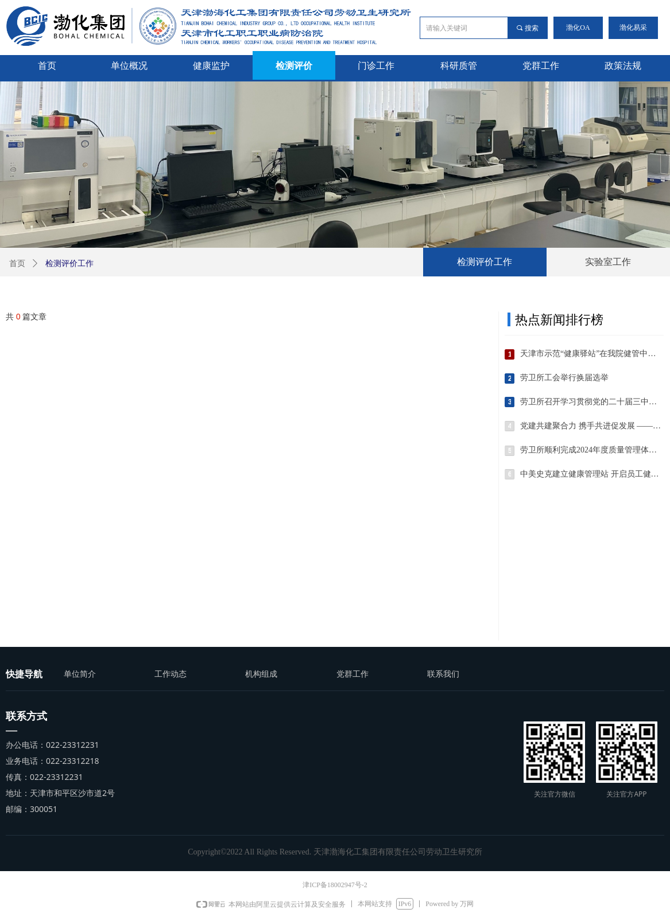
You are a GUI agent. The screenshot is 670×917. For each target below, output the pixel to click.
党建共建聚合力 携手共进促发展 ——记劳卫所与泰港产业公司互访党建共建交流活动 (591, 426)
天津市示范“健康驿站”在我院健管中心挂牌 (591, 353)
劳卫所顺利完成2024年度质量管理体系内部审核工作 (591, 450)
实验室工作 (608, 262)
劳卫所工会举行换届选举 (564, 377)
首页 (17, 263)
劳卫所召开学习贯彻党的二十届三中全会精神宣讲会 (591, 401)
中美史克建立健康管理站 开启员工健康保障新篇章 (591, 474)
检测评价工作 (484, 262)
